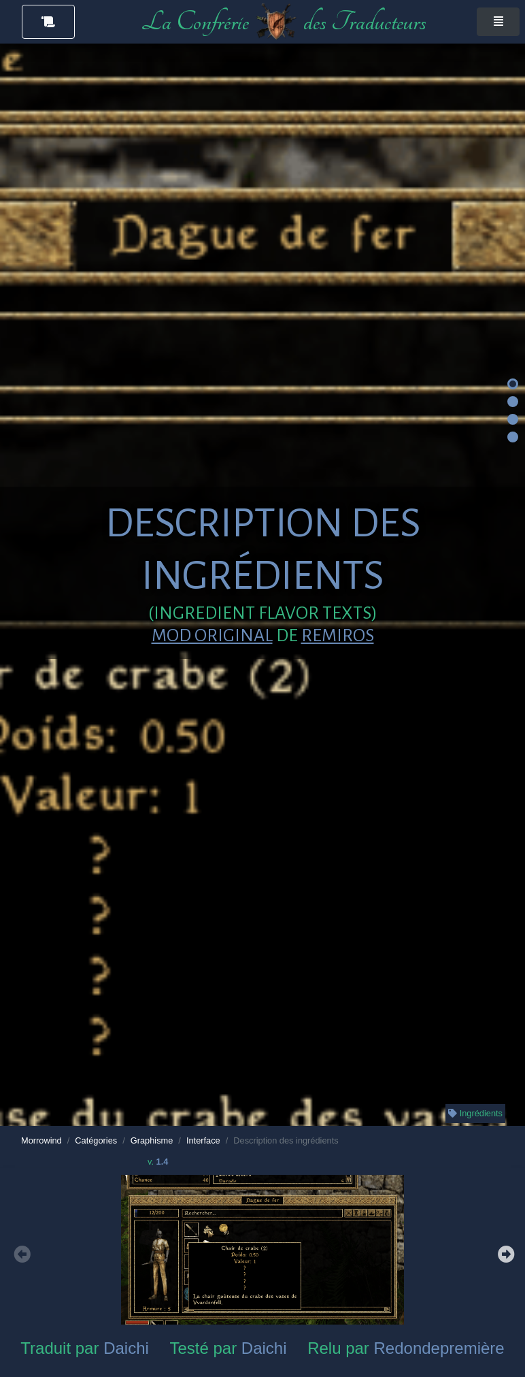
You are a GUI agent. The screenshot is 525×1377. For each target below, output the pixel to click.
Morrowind (41, 1140)
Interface (203, 1140)
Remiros (337, 635)
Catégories (96, 1140)
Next (504, 1252)
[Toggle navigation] (498, 21)
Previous (20, 1252)
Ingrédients (475, 1113)
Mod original (212, 635)
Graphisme (152, 1140)
